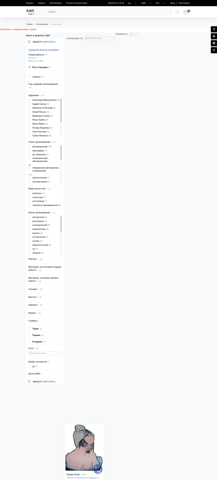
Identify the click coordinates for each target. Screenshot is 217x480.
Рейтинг (35, 259)
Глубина (33, 321)
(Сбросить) (48, 42)
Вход (172, 3)
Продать (29, 3)
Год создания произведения (44, 85)
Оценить (41, 3)
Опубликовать (55, 3)
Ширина (35, 305)
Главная (29, 24)
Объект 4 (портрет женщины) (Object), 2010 (89, 477)
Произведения (42, 24)
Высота (34, 297)
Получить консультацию (76, 3)
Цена (35, 373)
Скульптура (56, 24)
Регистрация (183, 3)
